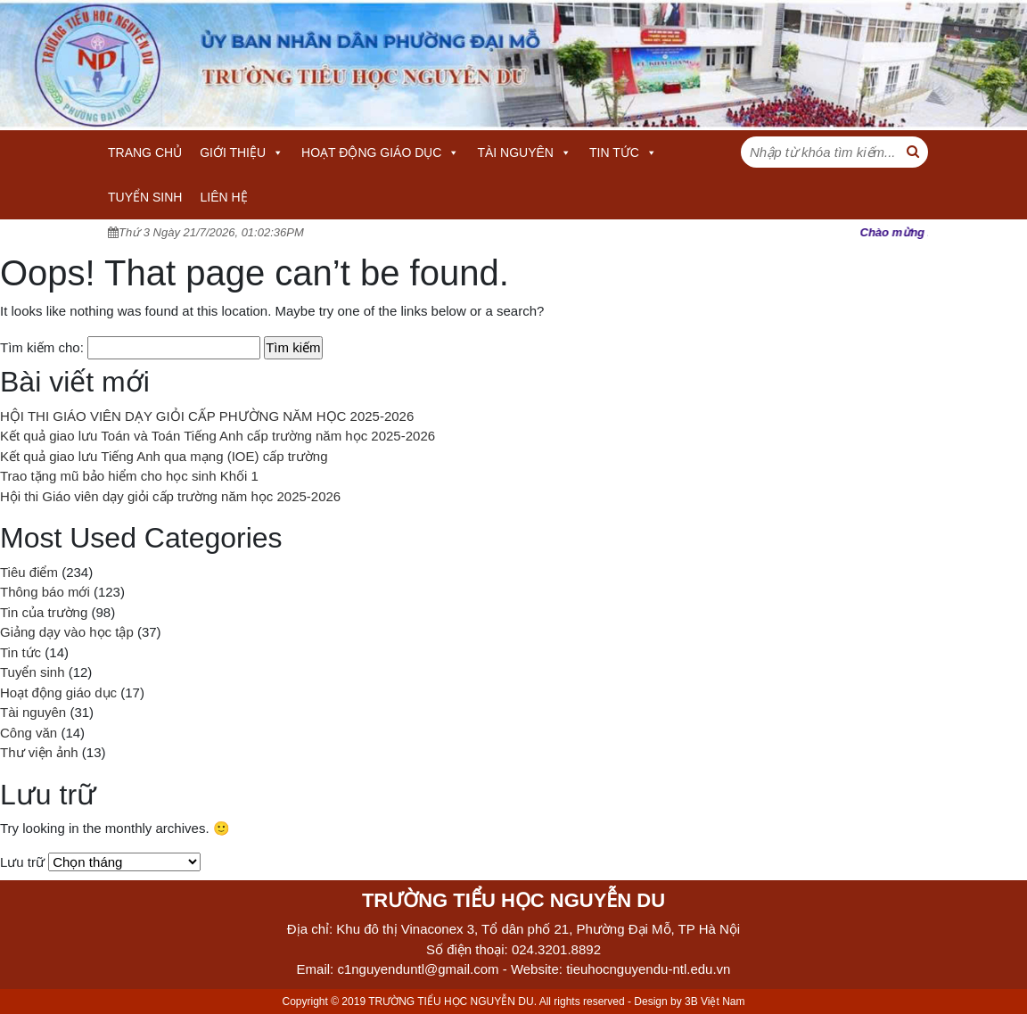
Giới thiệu (241, 152)
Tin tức (623, 152)
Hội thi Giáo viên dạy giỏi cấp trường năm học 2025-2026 (170, 496)
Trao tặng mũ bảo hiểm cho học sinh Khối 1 (129, 475)
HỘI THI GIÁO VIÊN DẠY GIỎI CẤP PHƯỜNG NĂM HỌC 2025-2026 (207, 416)
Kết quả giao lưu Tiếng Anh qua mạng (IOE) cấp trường (164, 456)
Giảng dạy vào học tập (67, 631)
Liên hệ (223, 197)
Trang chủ (145, 152)
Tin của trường (43, 612)
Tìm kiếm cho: (42, 347)
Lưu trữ (22, 862)
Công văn (28, 732)
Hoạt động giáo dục (380, 152)
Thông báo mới (45, 591)
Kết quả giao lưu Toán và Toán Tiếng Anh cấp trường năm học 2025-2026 (217, 435)
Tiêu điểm (29, 572)
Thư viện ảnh (39, 752)
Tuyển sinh (145, 197)
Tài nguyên (524, 152)
